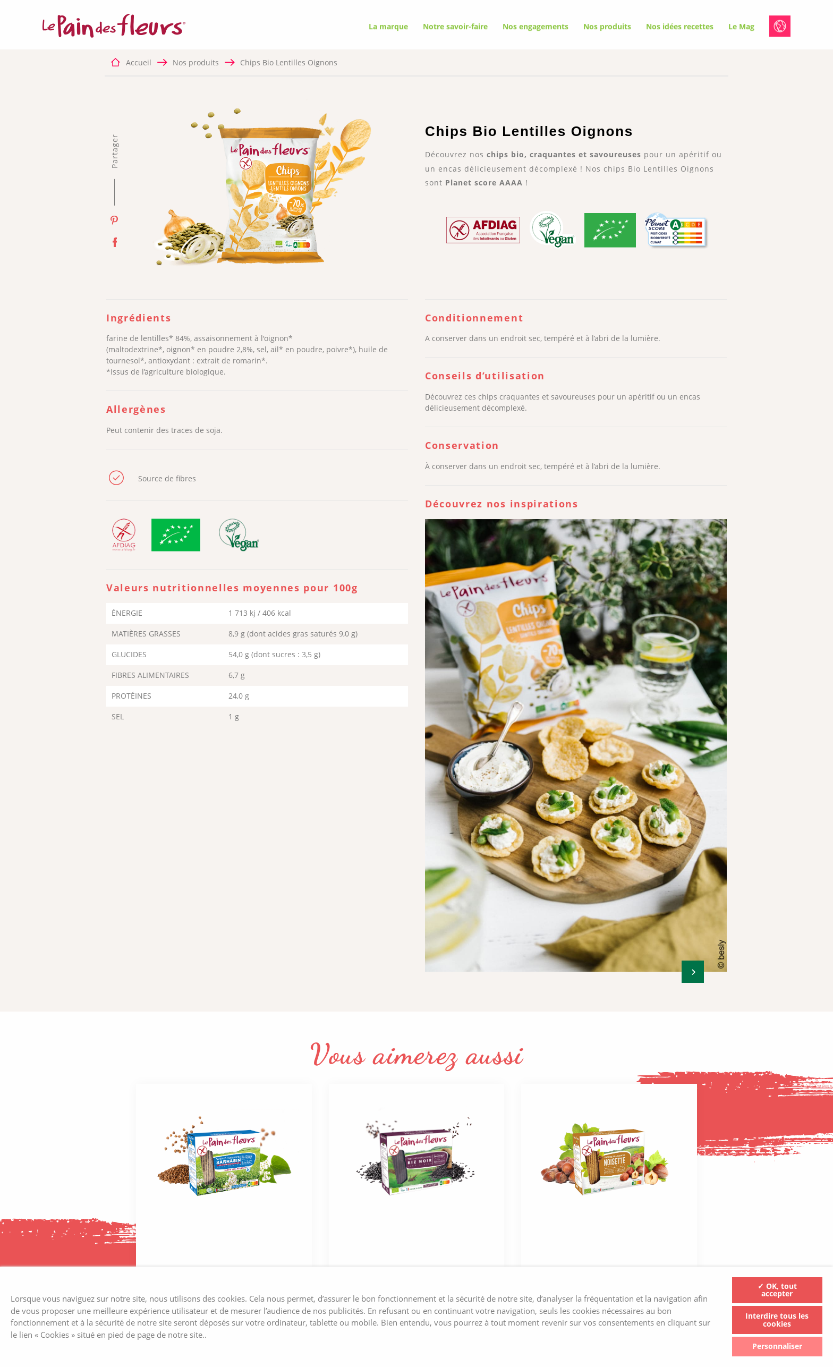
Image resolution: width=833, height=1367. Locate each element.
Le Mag (741, 28)
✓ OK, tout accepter (777, 1289)
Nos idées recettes (679, 28)
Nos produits (607, 28)
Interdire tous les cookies (777, 1320)
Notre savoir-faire (455, 28)
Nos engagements (535, 28)
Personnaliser (777, 1346)
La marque (388, 28)
